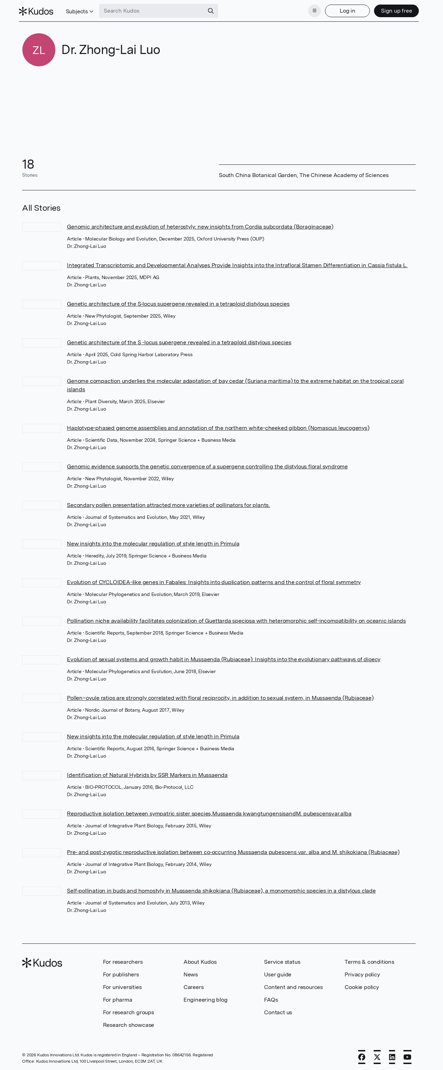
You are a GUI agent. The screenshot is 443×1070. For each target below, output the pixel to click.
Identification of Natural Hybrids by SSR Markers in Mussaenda (147, 773)
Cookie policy (362, 985)
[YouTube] (407, 1055)
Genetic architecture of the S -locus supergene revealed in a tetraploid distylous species (179, 340)
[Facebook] (361, 1055)
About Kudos (200, 959)
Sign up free (393, 9)
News (191, 972)
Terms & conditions (369, 959)
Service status (282, 959)
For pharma (117, 997)
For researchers (123, 959)
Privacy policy (362, 972)
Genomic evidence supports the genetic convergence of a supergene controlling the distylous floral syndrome (207, 464)
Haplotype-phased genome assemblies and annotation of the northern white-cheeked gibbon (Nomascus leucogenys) (218, 425)
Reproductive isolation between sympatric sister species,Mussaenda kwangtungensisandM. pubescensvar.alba (209, 811)
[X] (377, 1055)
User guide (277, 972)
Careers (194, 985)
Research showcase (128, 1023)
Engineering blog (206, 997)
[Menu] (311, 10)
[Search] (214, 9)
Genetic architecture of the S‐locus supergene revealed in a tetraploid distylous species (178, 301)
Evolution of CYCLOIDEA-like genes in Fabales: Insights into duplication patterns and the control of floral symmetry (214, 580)
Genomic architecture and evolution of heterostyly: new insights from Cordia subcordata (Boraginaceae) (200, 224)
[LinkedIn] (392, 1055)
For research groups (128, 1010)
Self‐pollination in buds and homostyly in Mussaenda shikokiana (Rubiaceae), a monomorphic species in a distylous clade (221, 888)
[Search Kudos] (155, 9)
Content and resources (293, 985)
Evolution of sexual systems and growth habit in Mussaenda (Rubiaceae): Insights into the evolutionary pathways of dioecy (223, 657)
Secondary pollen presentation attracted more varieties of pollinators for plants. (168, 503)
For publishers (121, 972)
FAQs (271, 997)
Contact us (278, 1010)
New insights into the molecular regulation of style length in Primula (153, 541)
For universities (122, 985)
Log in (344, 9)
